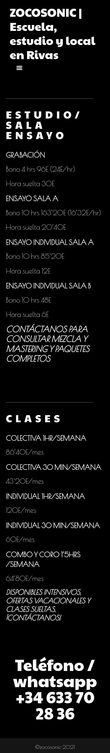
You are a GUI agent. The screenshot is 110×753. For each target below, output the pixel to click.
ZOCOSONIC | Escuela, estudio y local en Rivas (52, 33)
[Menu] (19, 68)
